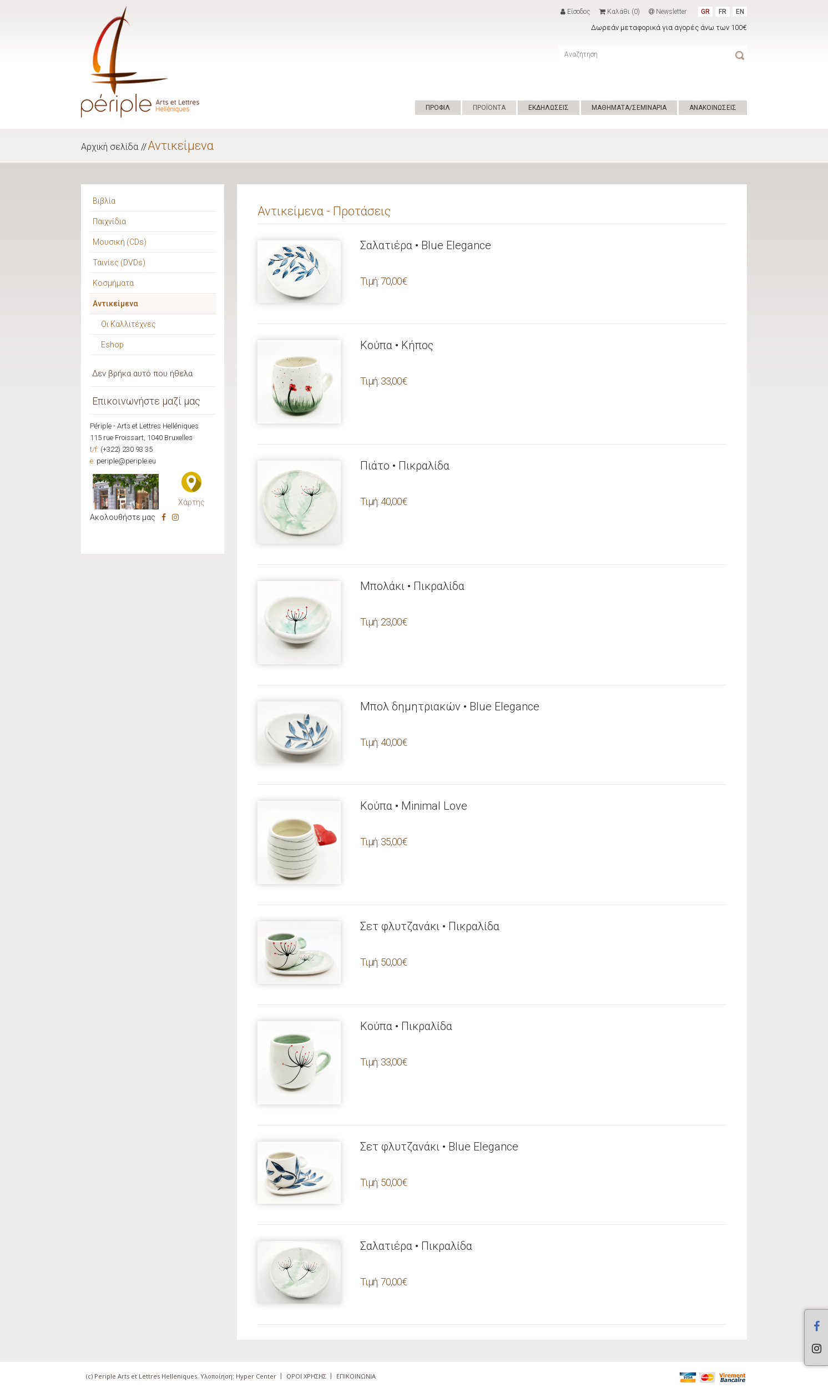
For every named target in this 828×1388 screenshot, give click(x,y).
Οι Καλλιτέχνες (128, 324)
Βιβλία (104, 200)
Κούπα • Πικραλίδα (406, 1026)
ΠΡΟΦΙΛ (438, 108)
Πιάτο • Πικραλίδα (405, 465)
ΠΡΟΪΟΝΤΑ (489, 108)
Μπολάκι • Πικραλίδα (412, 586)
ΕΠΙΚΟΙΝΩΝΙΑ (356, 1376)
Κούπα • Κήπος (396, 345)
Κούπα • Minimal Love (413, 805)
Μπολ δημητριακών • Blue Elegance (449, 706)
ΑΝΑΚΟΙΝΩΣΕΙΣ (712, 108)
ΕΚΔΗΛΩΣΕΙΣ (548, 108)
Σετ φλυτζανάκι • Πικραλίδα (429, 926)
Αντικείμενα (181, 146)
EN (740, 12)
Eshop (112, 344)
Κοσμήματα (113, 283)
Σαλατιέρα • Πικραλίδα (416, 1246)
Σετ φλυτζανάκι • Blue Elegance (439, 1146)
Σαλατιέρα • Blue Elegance (425, 245)
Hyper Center (256, 1376)
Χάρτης (191, 502)
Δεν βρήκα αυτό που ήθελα (142, 373)
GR (705, 12)
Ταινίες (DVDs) (119, 262)
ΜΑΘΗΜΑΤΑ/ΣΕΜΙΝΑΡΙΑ (629, 108)
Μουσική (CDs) (120, 242)
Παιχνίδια (109, 221)
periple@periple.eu (126, 461)
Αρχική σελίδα (109, 147)
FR (722, 12)
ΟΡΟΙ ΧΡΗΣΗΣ (306, 1376)
